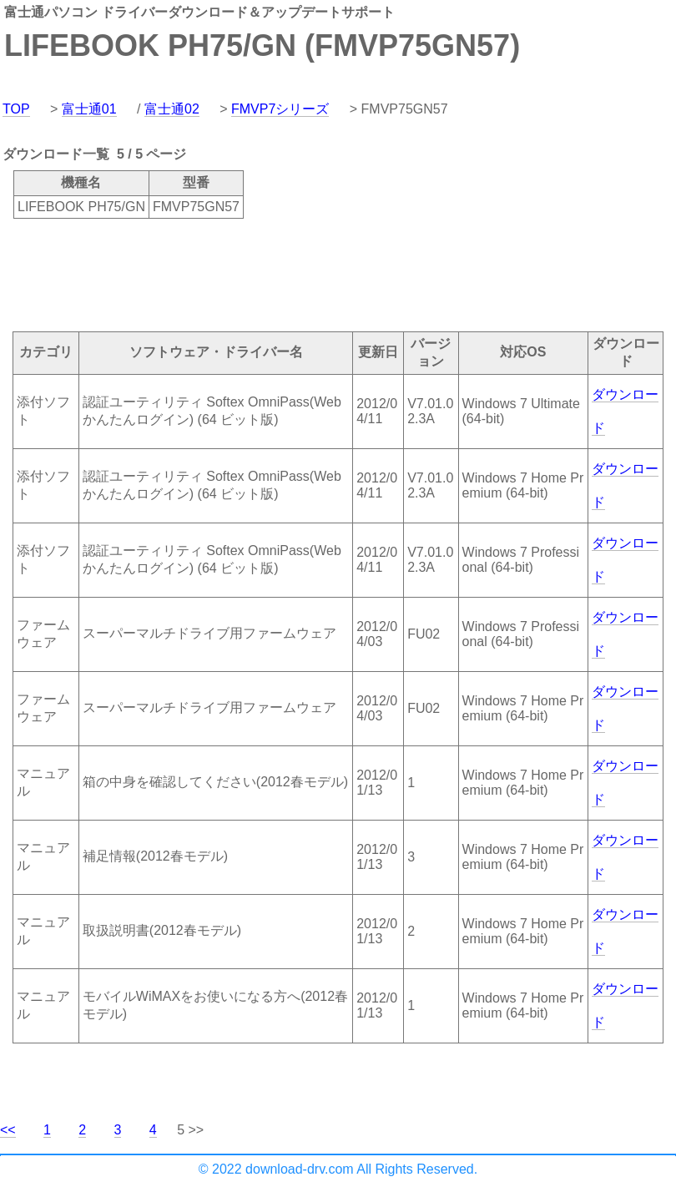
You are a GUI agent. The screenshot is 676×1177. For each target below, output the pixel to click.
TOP (16, 109)
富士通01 (89, 109)
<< (8, 1130)
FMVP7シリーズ (280, 109)
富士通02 (171, 109)
